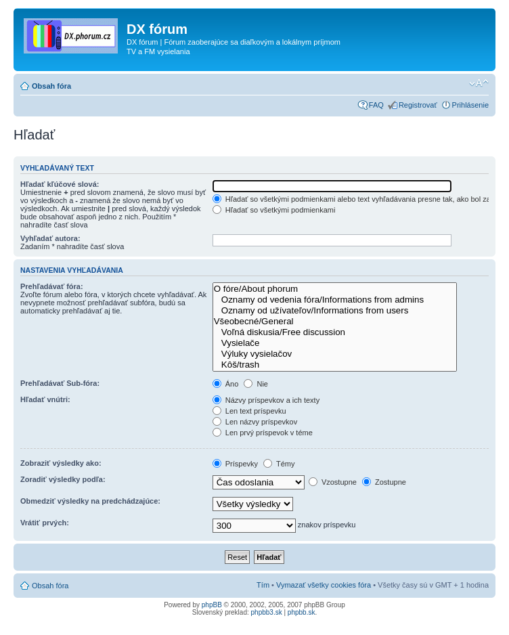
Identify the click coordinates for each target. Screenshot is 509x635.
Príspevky (235, 464)
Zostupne (384, 482)
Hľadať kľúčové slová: (59, 184)
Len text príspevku (249, 411)
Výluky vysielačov (335, 354)
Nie (256, 384)
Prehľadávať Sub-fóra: (59, 383)
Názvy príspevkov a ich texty (266, 400)
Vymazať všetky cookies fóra (323, 585)
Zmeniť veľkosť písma (479, 83)
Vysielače (335, 343)
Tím (263, 585)
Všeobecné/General (335, 321)
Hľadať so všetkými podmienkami (274, 210)
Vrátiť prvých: (44, 523)
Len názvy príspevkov (255, 422)
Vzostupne (333, 482)
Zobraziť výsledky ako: (61, 463)
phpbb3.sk (266, 612)
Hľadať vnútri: (45, 399)
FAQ (376, 105)
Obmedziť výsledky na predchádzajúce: (90, 501)
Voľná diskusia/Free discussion (335, 332)
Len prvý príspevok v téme (263, 433)
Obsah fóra (51, 86)
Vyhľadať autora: (50, 238)
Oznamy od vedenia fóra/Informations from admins (335, 299)
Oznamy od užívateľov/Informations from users (335, 310)
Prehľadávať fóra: (51, 286)
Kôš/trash (335, 364)
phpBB (212, 605)
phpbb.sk (301, 612)
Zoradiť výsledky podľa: (63, 479)
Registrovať (418, 105)
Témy (278, 464)
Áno (226, 384)
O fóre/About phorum (335, 289)
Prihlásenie (470, 105)
